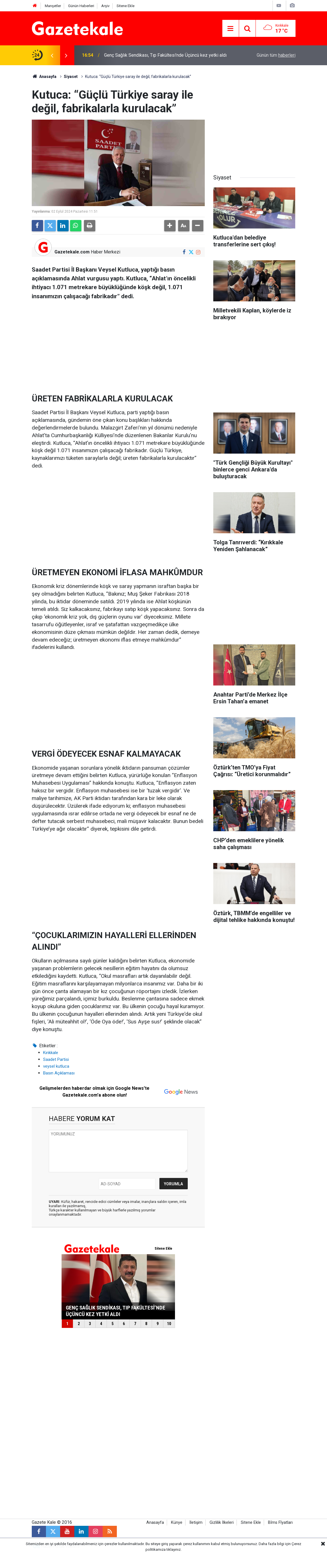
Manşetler (53, 6)
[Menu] (230, 28)
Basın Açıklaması (59, 1073)
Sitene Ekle (125, 6)
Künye (176, 1522)
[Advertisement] (118, 344)
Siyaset (71, 76)
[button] (170, 225)
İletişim (195, 1522)
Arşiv (105, 6)
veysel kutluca (56, 1066)
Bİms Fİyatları (280, 1522)
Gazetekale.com (72, 252)
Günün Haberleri (81, 6)
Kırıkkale (50, 1052)
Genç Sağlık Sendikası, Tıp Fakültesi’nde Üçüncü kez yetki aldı (165, 55)
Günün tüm (276, 55)
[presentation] (52, 55)
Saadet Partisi (56, 1059)
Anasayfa (44, 76)
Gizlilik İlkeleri (222, 1522)
